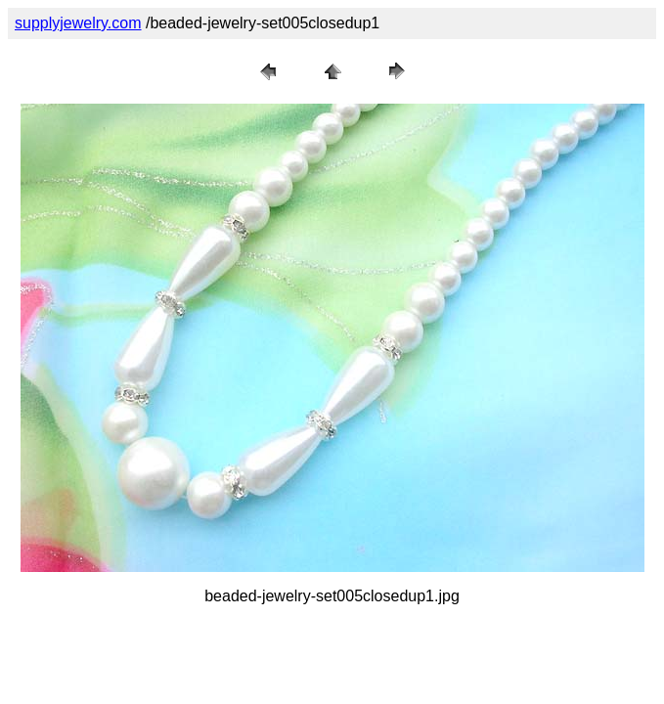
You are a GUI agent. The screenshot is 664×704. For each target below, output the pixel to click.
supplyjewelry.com (78, 23)
